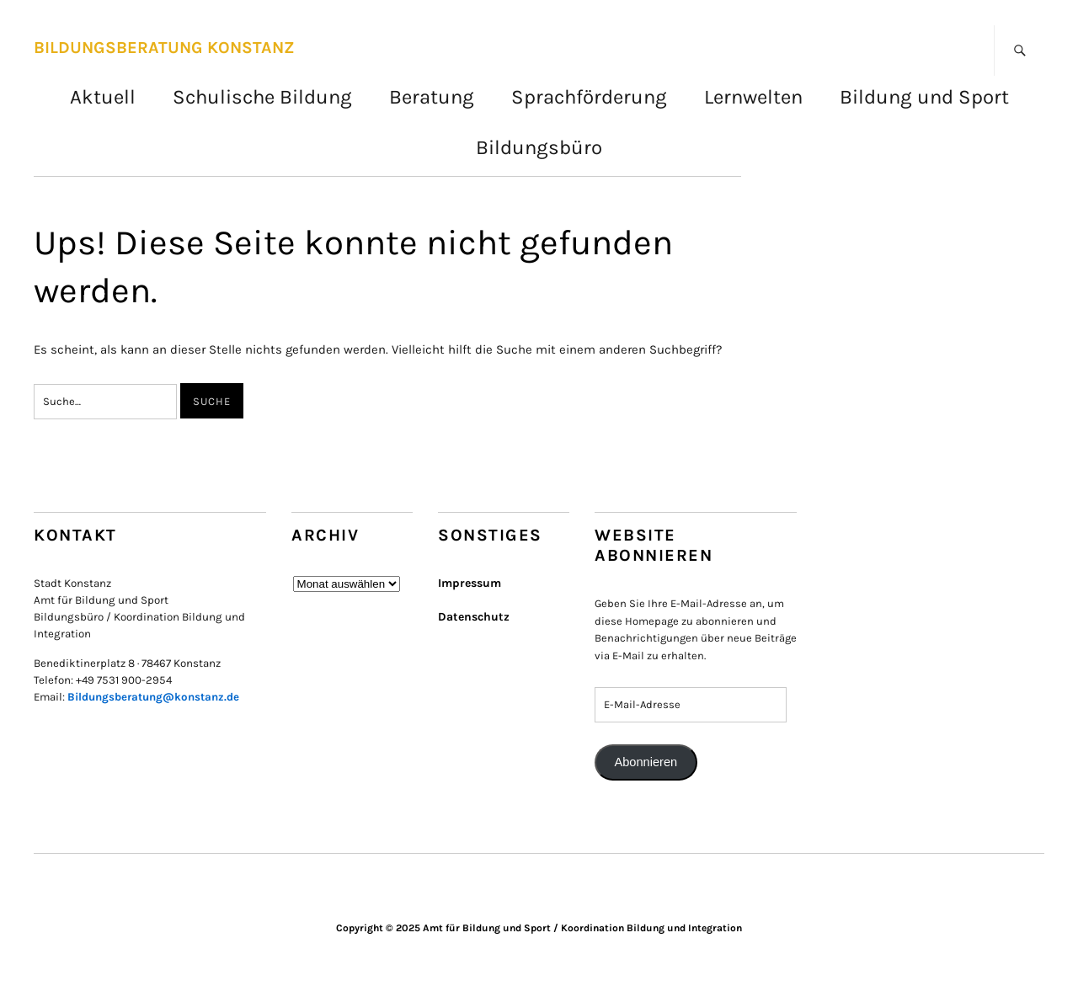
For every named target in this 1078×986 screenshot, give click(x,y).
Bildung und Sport (924, 97)
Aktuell (103, 97)
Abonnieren (645, 762)
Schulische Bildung (262, 97)
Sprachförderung (589, 97)
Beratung (431, 97)
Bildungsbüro (539, 147)
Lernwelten (753, 97)
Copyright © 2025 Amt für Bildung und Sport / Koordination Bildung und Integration (539, 928)
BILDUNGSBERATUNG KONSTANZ (164, 47)
